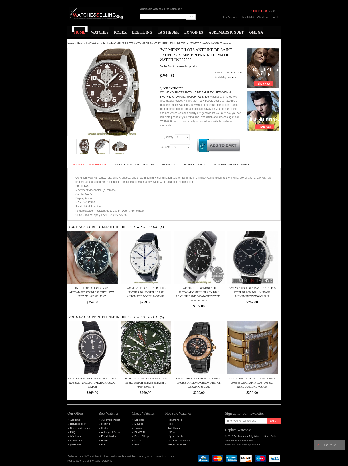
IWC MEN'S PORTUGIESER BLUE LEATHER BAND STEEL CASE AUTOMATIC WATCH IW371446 (146, 292)
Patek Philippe (142, 436)
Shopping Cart (259, 10)
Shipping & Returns (80, 428)
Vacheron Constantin (179, 440)
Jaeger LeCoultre (177, 444)
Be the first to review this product (179, 66)
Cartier (105, 428)
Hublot (104, 440)
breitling (105, 423)
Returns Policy (78, 423)
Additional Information (134, 164)
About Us (75, 419)
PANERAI (139, 432)
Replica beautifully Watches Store (252, 436)
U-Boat (171, 432)
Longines (139, 419)
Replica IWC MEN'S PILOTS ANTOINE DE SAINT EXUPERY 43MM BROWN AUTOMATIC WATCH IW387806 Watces (166, 43)
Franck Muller (108, 436)
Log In (275, 17)
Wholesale (75, 436)
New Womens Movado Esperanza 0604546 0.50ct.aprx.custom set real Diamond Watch (252, 382)
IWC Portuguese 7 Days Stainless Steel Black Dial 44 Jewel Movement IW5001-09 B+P (252, 292)
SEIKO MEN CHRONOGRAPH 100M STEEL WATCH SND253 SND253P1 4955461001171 (145, 382)
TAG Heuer (174, 428)
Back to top (330, 445)
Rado (137, 444)
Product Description (90, 164)
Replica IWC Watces (88, 43)
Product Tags (194, 164)
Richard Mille (175, 419)
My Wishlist (247, 17)
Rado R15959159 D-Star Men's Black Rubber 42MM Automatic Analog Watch (92, 382)
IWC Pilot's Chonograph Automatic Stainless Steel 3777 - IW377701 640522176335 (92, 292)
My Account (230, 17)
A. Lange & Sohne (111, 432)
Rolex (171, 423)
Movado (138, 423)
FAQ (72, 432)
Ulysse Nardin (175, 436)
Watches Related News (231, 164)
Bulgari (138, 440)
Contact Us (76, 440)
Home (70, 43)
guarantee (75, 444)
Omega (138, 428)
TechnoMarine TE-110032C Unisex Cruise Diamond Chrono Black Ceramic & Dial (199, 382)
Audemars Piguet (110, 419)
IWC (103, 444)
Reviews (168, 164)
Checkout (263, 17)
